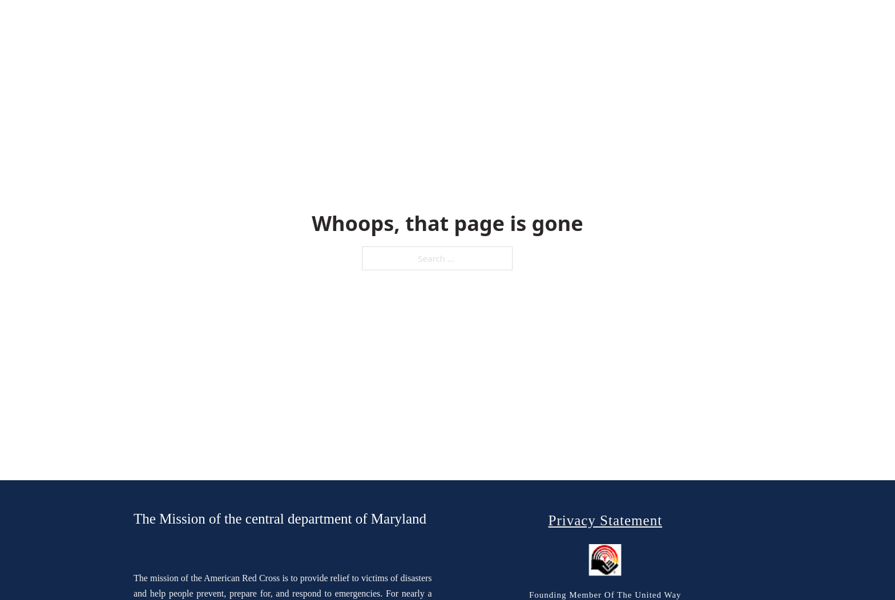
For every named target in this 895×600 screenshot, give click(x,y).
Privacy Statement (605, 520)
